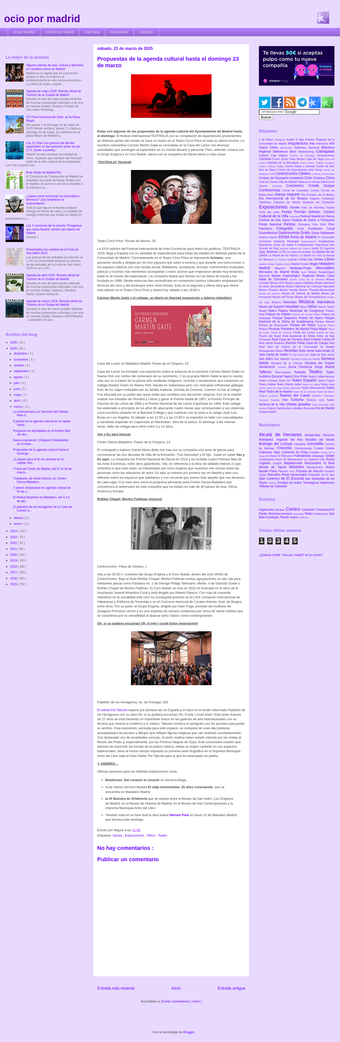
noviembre (21, 359)
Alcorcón (328, 435)
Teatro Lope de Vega (271, 388)
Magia (314, 264)
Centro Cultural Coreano (320, 162)
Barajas (280, 509)
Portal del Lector (304, 332)
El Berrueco (286, 455)
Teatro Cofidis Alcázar (321, 376)
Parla (274, 471)
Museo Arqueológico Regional (293, 275)
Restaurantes (267, 350)
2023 (14, 537)
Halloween (327, 233)
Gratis (305, 233)
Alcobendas (313, 435)
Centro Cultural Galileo (272, 166)
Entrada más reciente (115, 988)
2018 (14, 566)
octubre (19, 365)
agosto (19, 377)
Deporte (294, 194)
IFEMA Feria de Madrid (298, 237)
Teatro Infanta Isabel (289, 384)
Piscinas (274, 329)
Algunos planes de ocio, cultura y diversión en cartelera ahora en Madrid (54, 67)
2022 (14, 543)
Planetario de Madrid (295, 329)
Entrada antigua (231, 988)
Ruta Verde (307, 351)
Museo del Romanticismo (311, 296)
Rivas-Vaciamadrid (295, 474)
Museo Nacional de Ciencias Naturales (310, 286)
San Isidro (266, 359)
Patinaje (322, 325)
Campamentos (325, 155)
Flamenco (267, 228)
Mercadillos (325, 268)
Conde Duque (321, 186)
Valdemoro (327, 482)
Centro (294, 509)
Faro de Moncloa (313, 207)
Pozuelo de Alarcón (310, 471)
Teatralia (301, 372)
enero (18, 524)
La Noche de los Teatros (283, 255)
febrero (19, 518)
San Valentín (282, 358)
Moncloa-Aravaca (280, 513)
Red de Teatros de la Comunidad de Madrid (301, 346)
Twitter (330, 399)
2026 (14, 342)
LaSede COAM (298, 259)
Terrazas (264, 400)
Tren (286, 400)
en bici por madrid (60, 32)
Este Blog (92, 32)
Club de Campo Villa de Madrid (278, 181)
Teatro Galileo (268, 384)
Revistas (291, 351)
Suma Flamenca (301, 367)
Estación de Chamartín (318, 202)
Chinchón (286, 448)
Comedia (279, 186)
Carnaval (265, 159)
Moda (296, 272)
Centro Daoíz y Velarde (300, 166)
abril (17, 400)
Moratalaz (299, 513)
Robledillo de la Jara (321, 474)
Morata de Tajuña (274, 467)
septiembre (22, 371)
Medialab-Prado (303, 268)
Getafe (329, 456)
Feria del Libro (270, 212)
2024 (14, 531)
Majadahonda (294, 463)
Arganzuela (267, 509)
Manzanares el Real (319, 463)
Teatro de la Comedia (305, 391)
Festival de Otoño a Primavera (312, 220)
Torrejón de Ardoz (290, 482)
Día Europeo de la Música (317, 194)
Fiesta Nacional (271, 224)
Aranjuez (267, 439)
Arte (312, 143)
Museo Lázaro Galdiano (300, 282)
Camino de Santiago (303, 155)
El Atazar (272, 455)
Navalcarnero (316, 467)
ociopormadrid (267, 411)
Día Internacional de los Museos (284, 198)
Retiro (280, 350)
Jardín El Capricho (322, 248)
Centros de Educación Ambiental (281, 178)
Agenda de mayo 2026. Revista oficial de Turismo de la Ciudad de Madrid (53, 92)
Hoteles (264, 237)
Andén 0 (293, 139)
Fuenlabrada (303, 456)
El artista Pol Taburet (112, 710)
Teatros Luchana (269, 395)
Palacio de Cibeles (278, 314)
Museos (277, 302)
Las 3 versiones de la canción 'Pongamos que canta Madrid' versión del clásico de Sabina (54, 229)
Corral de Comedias (296, 190)
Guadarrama (267, 459)
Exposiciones (135, 835)
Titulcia (273, 482)
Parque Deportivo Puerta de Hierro (299, 318)
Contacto (146, 32)
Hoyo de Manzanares (290, 459)
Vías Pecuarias (321, 404)
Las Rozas (327, 459)
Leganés (266, 463)
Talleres (267, 372)
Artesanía (322, 143)
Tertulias (276, 400)
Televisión (329, 395)
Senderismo (268, 367)
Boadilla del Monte (319, 439)
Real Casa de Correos (287, 339)
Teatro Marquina (292, 388)
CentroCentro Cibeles (294, 173)
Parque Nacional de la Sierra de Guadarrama (296, 319)
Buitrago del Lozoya (276, 444)
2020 (14, 555)
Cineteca (319, 178)
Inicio (176, 988)
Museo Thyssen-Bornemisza (316, 289)
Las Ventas (316, 259)
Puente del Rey (325, 332)
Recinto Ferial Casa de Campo (307, 343)
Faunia (330, 207)
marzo (18, 406)
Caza (303, 162)
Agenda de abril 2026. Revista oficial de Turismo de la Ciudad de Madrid (52, 277)
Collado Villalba (324, 448)
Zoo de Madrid (324, 408)
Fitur (331, 224)
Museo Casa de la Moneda (308, 279)
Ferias (288, 212)
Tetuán (285, 517)
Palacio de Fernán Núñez (307, 314)
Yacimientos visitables (289, 408)
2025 (14, 348)
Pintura (263, 328)
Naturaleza (325, 302)
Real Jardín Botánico (272, 342)
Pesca (331, 325)
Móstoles (298, 467)
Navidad (292, 306)
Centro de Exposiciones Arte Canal (300, 169)
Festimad (294, 216)
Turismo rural (316, 399)
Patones (283, 471)
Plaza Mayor (319, 329)
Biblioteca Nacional (307, 147)
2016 (14, 578)
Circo (330, 178)
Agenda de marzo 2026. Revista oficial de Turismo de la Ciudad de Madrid (54, 302)
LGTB (283, 251)
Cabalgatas (325, 151)
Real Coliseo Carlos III (318, 339)
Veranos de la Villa (272, 404)
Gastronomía (289, 233)
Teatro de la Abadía (279, 391)
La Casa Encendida (299, 251)
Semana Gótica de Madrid (306, 359)
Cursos (316, 190)
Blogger (188, 1032)
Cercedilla (316, 444)
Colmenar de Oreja (295, 452)
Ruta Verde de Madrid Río (43, 172)
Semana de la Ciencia (288, 363)
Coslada (315, 452)
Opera (273, 310)
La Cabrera (312, 459)
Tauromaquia (284, 372)
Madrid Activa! (267, 264)
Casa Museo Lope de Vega (307, 158)
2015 (14, 584)
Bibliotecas (281, 151)
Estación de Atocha (288, 202)
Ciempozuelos (304, 448)
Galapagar (318, 455)
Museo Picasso (269, 289)
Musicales (291, 302)
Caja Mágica (280, 155)
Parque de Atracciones (274, 325)
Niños (151, 835)
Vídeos (272, 408)
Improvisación (310, 241)
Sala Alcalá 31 (324, 351)
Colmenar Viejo (270, 452)
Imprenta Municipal (287, 241)
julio (17, 383)
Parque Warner (324, 321)
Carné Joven (280, 158)
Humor (273, 237)
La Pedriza (281, 259)
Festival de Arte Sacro (275, 220)
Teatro (162, 835)
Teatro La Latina (311, 384)
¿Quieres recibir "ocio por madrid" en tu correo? (291, 555)
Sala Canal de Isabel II (275, 354)
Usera (294, 517)
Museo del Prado (284, 296)
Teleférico (318, 395)
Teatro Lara (327, 384)
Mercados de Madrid (275, 272)
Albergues (281, 139)
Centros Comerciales (323, 173)
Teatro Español (305, 380)
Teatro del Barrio (325, 391)
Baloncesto (287, 147)
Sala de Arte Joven (322, 354)
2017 (14, 572)
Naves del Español (272, 306)
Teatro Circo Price (295, 376)
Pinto (292, 471)
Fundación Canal (321, 228)
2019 (14, 560)
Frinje (302, 228)
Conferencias (270, 190)
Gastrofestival (268, 233)
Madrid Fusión (300, 263)
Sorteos (283, 367)
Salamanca (321, 513)
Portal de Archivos (282, 332)
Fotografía (286, 228)
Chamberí (309, 509)
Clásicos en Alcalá (308, 181)
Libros (329, 259)
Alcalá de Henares (281, 434)
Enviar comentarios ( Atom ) (181, 1001)
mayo (18, 395)
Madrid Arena (283, 264)
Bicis (294, 151)
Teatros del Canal (296, 395)
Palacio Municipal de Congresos (302, 310)
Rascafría (274, 474)
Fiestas (291, 224)
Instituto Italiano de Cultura (295, 248)
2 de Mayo (267, 139)
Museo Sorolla (289, 289)
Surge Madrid (324, 367)
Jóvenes (272, 252)
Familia (296, 207)
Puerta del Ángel (271, 335)
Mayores (282, 268)
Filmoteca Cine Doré (313, 224)
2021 (14, 549)
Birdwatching (307, 151)
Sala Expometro (301, 354)
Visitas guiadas (299, 404)
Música (308, 301)
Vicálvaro (303, 517)
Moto (304, 272)
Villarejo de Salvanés (273, 486)
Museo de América (270, 293)
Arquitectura (298, 143)
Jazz (262, 252)
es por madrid (24, 32)
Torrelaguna (311, 482)
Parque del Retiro (303, 325)
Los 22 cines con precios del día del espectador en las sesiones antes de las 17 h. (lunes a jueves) (53, 146)
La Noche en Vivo (311, 255)
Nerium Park (179, 815)
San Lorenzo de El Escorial (282, 478)
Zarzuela (309, 408)
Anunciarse (119, 32)
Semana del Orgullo (319, 363)
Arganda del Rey (291, 439)
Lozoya (278, 463)
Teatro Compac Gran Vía (275, 380)
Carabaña (300, 443)
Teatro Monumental (313, 387)
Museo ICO (277, 282)
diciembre (21, 353)
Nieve (304, 306)
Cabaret (265, 155)
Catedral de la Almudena (283, 162)
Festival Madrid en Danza (317, 216)
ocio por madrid (42, 18)
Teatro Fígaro (326, 380)
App (302, 139)
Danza (118, 835)
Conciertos (297, 186)
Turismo (298, 400)
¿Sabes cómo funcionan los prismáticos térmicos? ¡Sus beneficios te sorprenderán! (53, 199)
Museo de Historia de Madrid (301, 293)
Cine (308, 178)
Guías (315, 233)
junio (17, 389)
